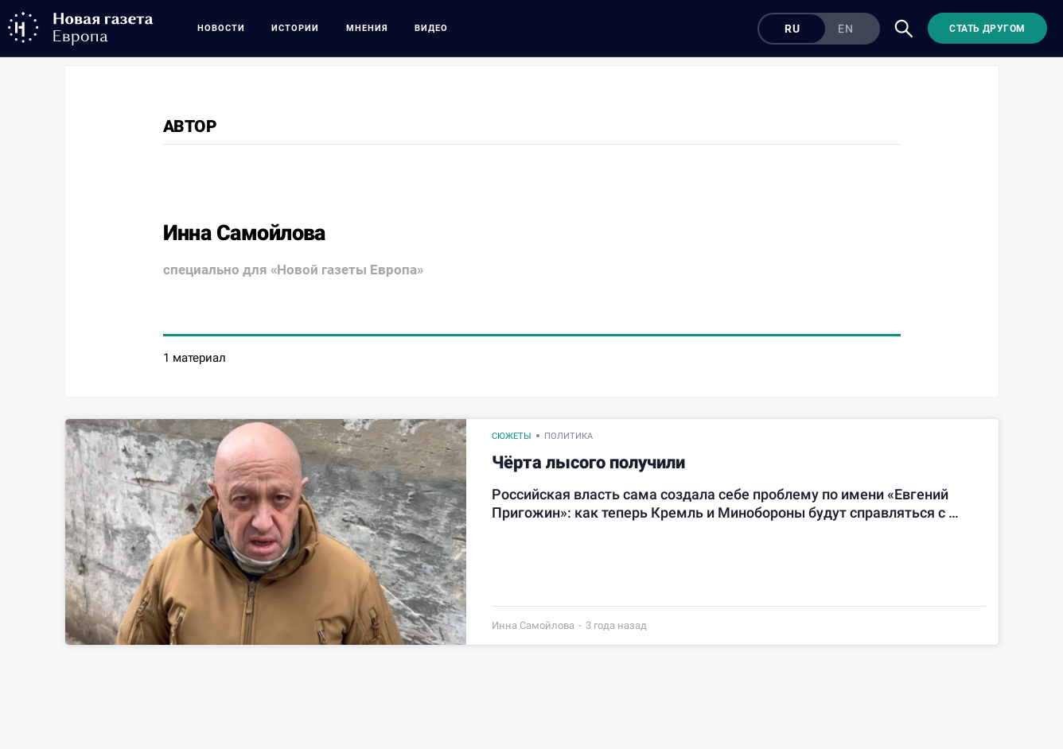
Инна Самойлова (533, 625)
